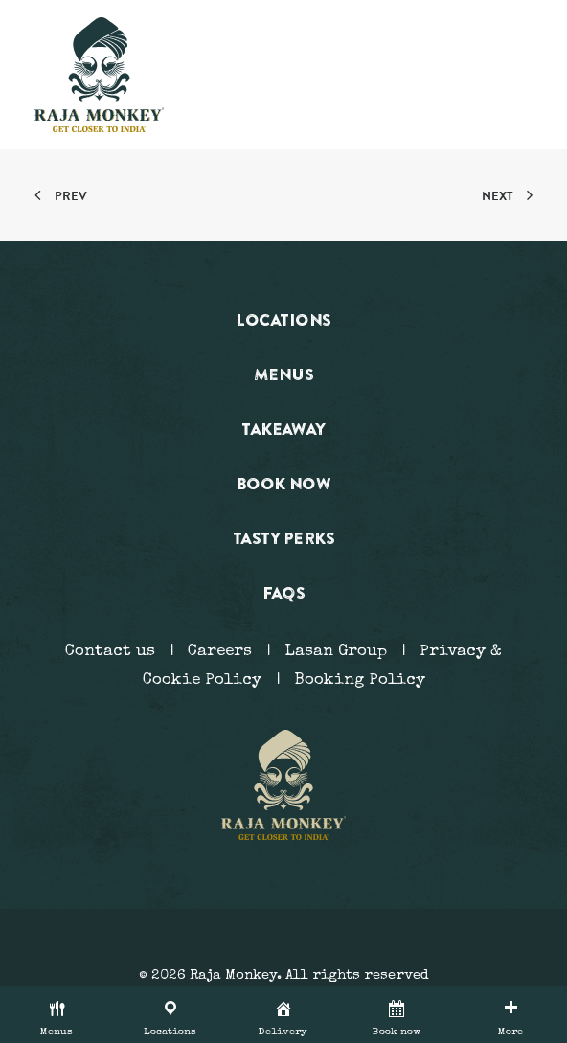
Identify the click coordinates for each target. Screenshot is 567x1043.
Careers (220, 652)
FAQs (284, 592)
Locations (283, 319)
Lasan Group (335, 652)
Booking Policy (359, 680)
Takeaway (283, 429)
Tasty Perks (283, 538)
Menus (283, 374)
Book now (284, 483)
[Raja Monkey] (99, 74)
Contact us (110, 652)
